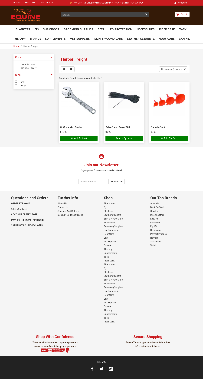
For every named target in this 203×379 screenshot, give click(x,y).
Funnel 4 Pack (158, 127)
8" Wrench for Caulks (71, 127)
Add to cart (79, 138)
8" (22, 82)
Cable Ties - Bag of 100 (117, 127)
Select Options (124, 138)
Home (16, 46)
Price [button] (33, 57)
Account (180, 2)
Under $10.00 (27, 64)
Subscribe (117, 181)
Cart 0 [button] (182, 14)
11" (22, 86)
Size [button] (33, 75)
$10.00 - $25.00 (28, 68)
